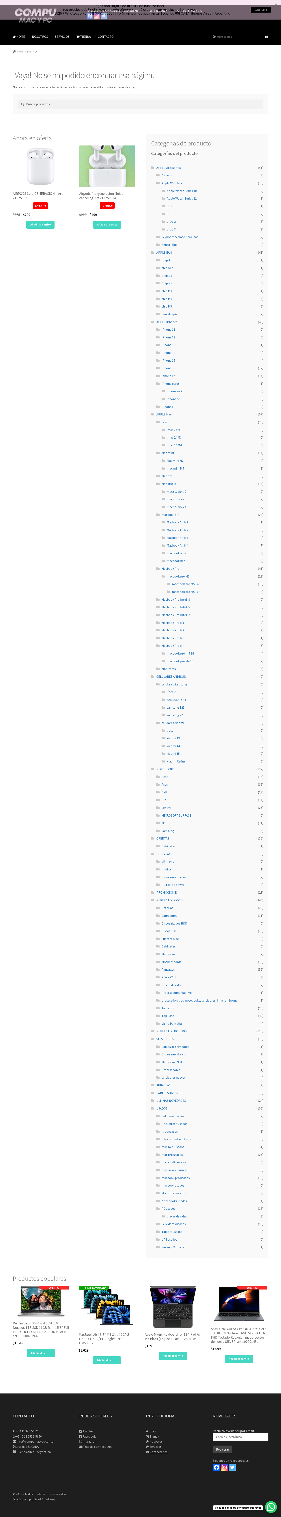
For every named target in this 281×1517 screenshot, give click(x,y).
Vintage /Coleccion (174, 1242)
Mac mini (168, 448)
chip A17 (167, 263)
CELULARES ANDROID (171, 671)
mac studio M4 (176, 502)
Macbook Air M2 (177, 525)
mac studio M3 (176, 494)
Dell (164, 787)
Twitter (88, 1426)
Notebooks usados (174, 1196)
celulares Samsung (174, 679)
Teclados (168, 1003)
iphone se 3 (174, 394)
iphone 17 (168, 371)
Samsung (168, 826)
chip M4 (167, 294)
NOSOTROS (40, 32)
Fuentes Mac (170, 934)
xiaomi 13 (173, 733)
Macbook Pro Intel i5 (176, 602)
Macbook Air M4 (177, 540)
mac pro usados (172, 1150)
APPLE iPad (164, 247)
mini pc (167, 864)
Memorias (168, 949)
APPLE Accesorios (168, 163)
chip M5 (167, 301)
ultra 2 (171, 217)
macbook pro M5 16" (186, 587)
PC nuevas (163, 849)
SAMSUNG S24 (176, 695)
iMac (165, 417)
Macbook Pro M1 (173, 617)
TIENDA (83, 32)
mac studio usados (174, 1157)
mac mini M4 (175, 463)
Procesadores (171, 1065)
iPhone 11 (168, 324)
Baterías (167, 903)
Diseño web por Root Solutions (34, 1494)
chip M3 (167, 286)
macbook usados (173, 1180)
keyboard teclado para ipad (180, 232)
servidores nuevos (174, 1072)
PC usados (168, 1203)
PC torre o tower (173, 880)
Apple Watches (172, 178)
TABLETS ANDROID (169, 1088)
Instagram (90, 1436)
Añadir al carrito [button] (40, 219)
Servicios (156, 1442)
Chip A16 (167, 255)
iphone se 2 (174, 386)
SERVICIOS (62, 32)
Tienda (154, 1431)
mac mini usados (173, 1142)
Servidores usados (174, 1219)
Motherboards (171, 957)
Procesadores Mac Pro (177, 988)
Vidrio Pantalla (172, 1019)
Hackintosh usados (174, 1119)
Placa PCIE (169, 972)
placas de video (177, 1211)
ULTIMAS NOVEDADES (171, 1096)
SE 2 (169, 201)
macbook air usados (175, 1165)
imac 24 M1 (174, 425)
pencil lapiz (169, 309)
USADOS (162, 1103)
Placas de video (172, 980)
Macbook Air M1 (177, 517)
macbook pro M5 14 (185, 579)
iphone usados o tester (177, 1134)
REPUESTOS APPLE (169, 895)
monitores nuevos (174, 872)
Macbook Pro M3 (173, 633)
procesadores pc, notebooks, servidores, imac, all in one (199, 995)
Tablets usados (172, 1227)
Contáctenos (159, 1447)
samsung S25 (176, 702)
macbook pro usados (176, 1173)
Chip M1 (167, 271)
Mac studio (169, 479)
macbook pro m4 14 (180, 648)
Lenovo (167, 803)
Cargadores (169, 911)
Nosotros (156, 1436)
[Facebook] (216, 1462)
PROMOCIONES (167, 887)
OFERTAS (162, 833)
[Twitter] (232, 1462)
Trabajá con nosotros (97, 1442)
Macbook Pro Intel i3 (176, 594)
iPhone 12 (168, 332)
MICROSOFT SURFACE (176, 810)
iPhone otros (171, 379)
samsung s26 (175, 710)
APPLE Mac (164, 409)
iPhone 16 (168, 363)
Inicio (20, 46)
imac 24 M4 (174, 440)
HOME (19, 32)
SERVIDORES (165, 1034)
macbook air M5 (177, 548)
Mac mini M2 (175, 456)
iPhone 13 (168, 340)
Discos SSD (169, 926)
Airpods (167, 170)
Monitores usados (174, 1188)
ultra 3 (171, 224)
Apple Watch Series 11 (182, 193)
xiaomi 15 (173, 749)
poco (170, 725)
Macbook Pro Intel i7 (176, 610)
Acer (165, 772)
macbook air (170, 509)
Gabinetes (169, 841)
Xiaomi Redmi (176, 756)
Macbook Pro (171, 564)
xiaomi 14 (173, 741)
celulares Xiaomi (173, 718)
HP (164, 795)
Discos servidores (173, 1049)
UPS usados (169, 1234)
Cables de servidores (175, 1042)
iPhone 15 (168, 355)
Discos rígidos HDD (174, 918)
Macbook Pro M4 (173, 641)
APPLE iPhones (166, 317)
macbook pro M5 (178, 571)
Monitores (169, 664)
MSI (164, 818)
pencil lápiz (169, 240)
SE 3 (169, 209)
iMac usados (170, 1126)
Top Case (168, 1011)
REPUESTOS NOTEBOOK (173, 1026)
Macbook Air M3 (177, 533)
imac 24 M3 (174, 432)
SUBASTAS (163, 1080)
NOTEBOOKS (165, 764)
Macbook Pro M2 (173, 625)
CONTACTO (106, 32)
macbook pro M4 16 (180, 656)
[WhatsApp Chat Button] (271, 1507)
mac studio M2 (176, 486)
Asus (165, 779)
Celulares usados (173, 1111)
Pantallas (168, 964)
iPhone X (168, 401)
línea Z (171, 687)
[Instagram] (224, 1462)
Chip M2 (167, 278)
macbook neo (176, 556)
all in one (168, 856)
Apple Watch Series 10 (182, 186)
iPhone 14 (168, 348)
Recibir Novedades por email (240, 1430)
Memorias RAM (172, 1057)
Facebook (89, 1431)
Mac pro (167, 471)
